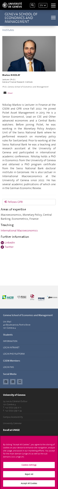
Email (10, 93)
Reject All (29, 475)
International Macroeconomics (19, 230)
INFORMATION (10, 341)
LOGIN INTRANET (11, 347)
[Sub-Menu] (53, 18)
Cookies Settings (29, 466)
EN (41, 5)
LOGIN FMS (8, 367)
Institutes (8, 30)
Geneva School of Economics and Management (21, 17)
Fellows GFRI (13, 202)
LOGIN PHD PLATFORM (14, 353)
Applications (9, 436)
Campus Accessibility (13, 417)
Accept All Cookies (29, 484)
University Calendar (12, 423)
